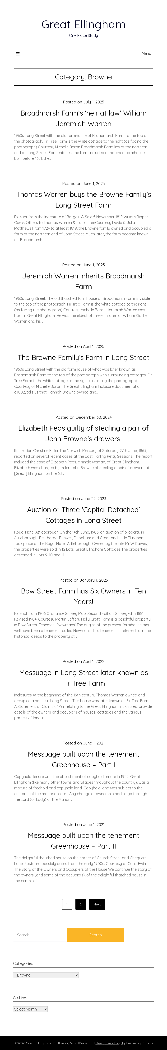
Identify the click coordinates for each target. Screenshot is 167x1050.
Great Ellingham (84, 24)
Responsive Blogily (110, 1043)
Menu (146, 53)
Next (97, 904)
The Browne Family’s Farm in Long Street (83, 357)
